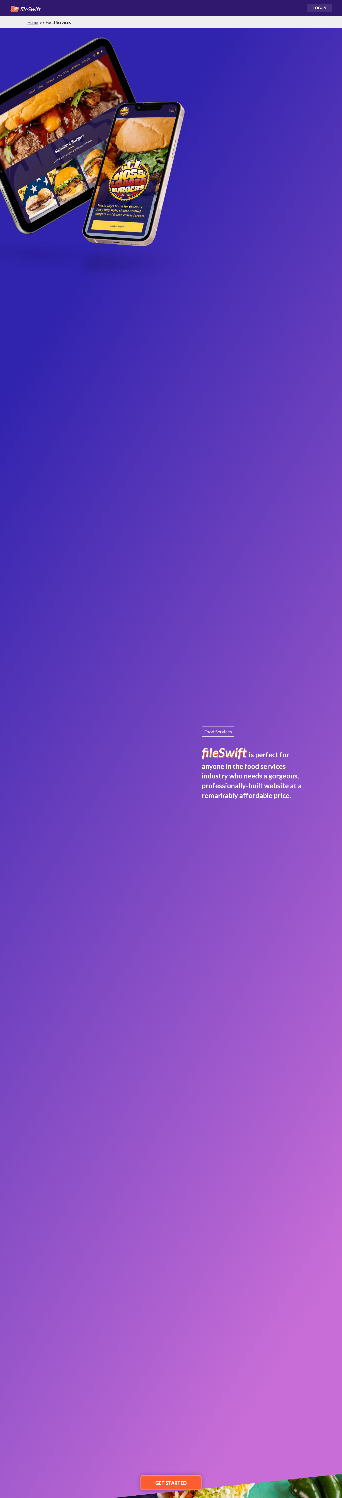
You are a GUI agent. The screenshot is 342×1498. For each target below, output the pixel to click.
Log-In (319, 8)
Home (32, 22)
